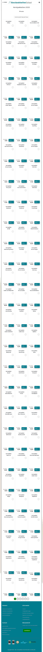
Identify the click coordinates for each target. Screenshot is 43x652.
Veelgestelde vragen (26, 611)
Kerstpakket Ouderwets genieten (8, 248)
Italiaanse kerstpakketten (7, 609)
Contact (24, 609)
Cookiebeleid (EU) (25, 619)
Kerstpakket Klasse (34, 310)
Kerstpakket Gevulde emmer (34, 516)
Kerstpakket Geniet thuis (21, 63)
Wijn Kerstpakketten (6, 615)
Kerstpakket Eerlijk (8, 228)
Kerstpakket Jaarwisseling (9, 310)
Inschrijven (27, 630)
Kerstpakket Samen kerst (8, 557)
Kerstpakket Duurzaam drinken (21, 186)
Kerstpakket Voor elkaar (34, 579)
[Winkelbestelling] (21, 17)
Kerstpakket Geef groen (34, 413)
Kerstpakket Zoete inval (21, 125)
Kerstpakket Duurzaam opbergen (34, 454)
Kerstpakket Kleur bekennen (21, 413)
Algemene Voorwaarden (27, 615)
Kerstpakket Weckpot (8, 536)
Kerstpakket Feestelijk (21, 248)
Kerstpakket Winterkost (8, 433)
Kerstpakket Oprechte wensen (9, 145)
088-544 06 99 (5, 626)
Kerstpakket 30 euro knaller (21, 289)
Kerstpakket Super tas (8, 454)
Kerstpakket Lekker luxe (21, 331)
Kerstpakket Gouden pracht (21, 433)
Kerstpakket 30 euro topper (34, 248)
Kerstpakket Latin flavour (21, 372)
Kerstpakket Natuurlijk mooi (8, 392)
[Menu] (4, 2)
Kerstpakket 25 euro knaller (8, 166)
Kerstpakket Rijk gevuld (8, 351)
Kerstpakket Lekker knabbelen (9, 331)
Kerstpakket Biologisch (21, 495)
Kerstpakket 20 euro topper (34, 104)
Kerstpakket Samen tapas (8, 125)
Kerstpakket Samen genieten (34, 536)
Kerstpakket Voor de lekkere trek (34, 22)
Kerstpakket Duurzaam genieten (8, 516)
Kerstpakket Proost (21, 392)
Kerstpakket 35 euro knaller (34, 433)
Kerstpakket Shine (34, 351)
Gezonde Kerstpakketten (7, 613)
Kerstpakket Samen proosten (21, 557)
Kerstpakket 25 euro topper (34, 145)
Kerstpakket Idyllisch (34, 331)
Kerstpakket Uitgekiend (34, 495)
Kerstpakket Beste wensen (21, 228)
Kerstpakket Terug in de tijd (21, 536)
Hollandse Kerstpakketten (7, 611)
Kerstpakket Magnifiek (21, 475)
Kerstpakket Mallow (8, 22)
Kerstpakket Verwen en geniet (21, 516)
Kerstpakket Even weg (34, 269)
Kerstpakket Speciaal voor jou (21, 42)
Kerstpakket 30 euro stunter (21, 269)
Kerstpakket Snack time (34, 83)
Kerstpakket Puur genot (8, 186)
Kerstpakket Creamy (21, 22)
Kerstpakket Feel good (34, 372)
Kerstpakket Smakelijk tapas (8, 413)
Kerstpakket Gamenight (8, 42)
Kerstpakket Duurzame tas (9, 269)
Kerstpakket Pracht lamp (34, 207)
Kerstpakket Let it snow (8, 579)
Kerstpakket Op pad (8, 372)
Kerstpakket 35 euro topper (8, 475)
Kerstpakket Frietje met (21, 207)
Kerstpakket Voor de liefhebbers (34, 289)
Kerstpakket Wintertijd (34, 186)
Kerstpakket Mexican (8, 83)
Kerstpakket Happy (8, 495)
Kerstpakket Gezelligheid (34, 392)
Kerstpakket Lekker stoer (34, 475)
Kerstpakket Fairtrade (34, 166)
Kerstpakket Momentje (8, 63)
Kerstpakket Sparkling (34, 125)
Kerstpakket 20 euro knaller (21, 104)
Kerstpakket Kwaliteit (21, 310)
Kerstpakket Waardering (21, 351)
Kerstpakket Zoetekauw (21, 145)
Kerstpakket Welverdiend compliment (34, 558)
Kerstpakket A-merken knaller (21, 454)
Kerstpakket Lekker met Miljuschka (9, 289)
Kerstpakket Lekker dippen (8, 104)
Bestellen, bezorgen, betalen (28, 613)
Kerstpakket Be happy (34, 63)
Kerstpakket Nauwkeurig (21, 579)
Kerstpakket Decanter (21, 166)
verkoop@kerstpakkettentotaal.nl (9, 628)
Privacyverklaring (25, 617)
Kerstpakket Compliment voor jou (21, 83)
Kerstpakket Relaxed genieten (34, 42)
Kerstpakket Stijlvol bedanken (34, 228)
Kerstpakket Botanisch (8, 207)
